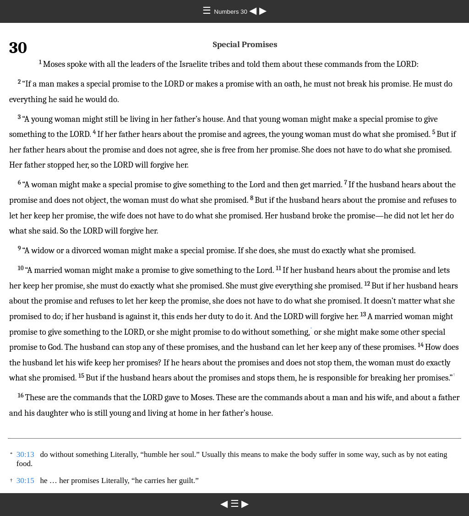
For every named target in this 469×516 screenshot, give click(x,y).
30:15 (25, 480)
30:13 (25, 454)
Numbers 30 (231, 11)
